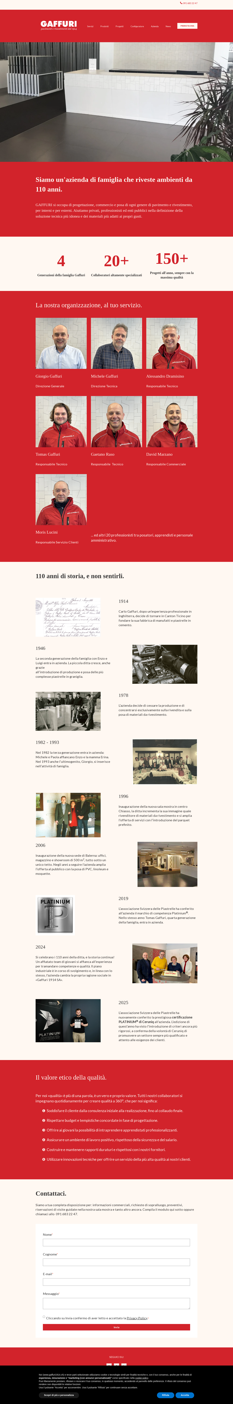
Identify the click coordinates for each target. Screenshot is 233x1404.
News (168, 26)
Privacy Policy (137, 1318)
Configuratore (137, 26)
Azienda (155, 26)
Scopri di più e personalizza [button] (59, 1395)
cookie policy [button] (141, 1378)
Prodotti (104, 26)
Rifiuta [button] (165, 1395)
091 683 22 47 (190, 3)
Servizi (90, 26)
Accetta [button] (185, 1395)
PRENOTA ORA (187, 26)
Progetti (119, 26)
